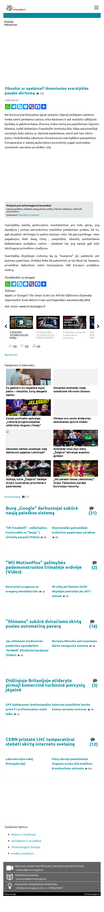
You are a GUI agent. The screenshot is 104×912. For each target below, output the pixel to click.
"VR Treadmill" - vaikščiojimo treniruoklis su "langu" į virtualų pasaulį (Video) (26, 532)
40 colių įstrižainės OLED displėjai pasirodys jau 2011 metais (71, 591)
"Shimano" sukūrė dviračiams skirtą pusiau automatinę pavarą (43, 623)
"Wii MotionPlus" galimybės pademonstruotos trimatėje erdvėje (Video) (44, 567)
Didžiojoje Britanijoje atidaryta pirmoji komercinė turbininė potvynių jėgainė (45, 685)
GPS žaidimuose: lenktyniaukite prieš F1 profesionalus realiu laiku (28, 709)
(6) (55, 537)
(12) (94, 741)
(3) (43, 537)
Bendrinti (11, 354)
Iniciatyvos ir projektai (26, 840)
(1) (16, 714)
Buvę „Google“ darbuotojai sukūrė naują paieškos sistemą (42, 510)
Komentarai (17, 496)
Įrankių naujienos (22, 853)
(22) (88, 768)
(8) (92, 645)
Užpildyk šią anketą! (28, 214)
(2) (95, 565)
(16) (93, 623)
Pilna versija (10, 894)
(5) (20, 655)
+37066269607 (55, 887)
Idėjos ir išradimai (23, 834)
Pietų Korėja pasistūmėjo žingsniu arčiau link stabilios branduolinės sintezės (72, 763)
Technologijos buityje (25, 847)
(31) (92, 510)
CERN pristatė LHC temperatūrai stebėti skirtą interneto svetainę (40, 741)
